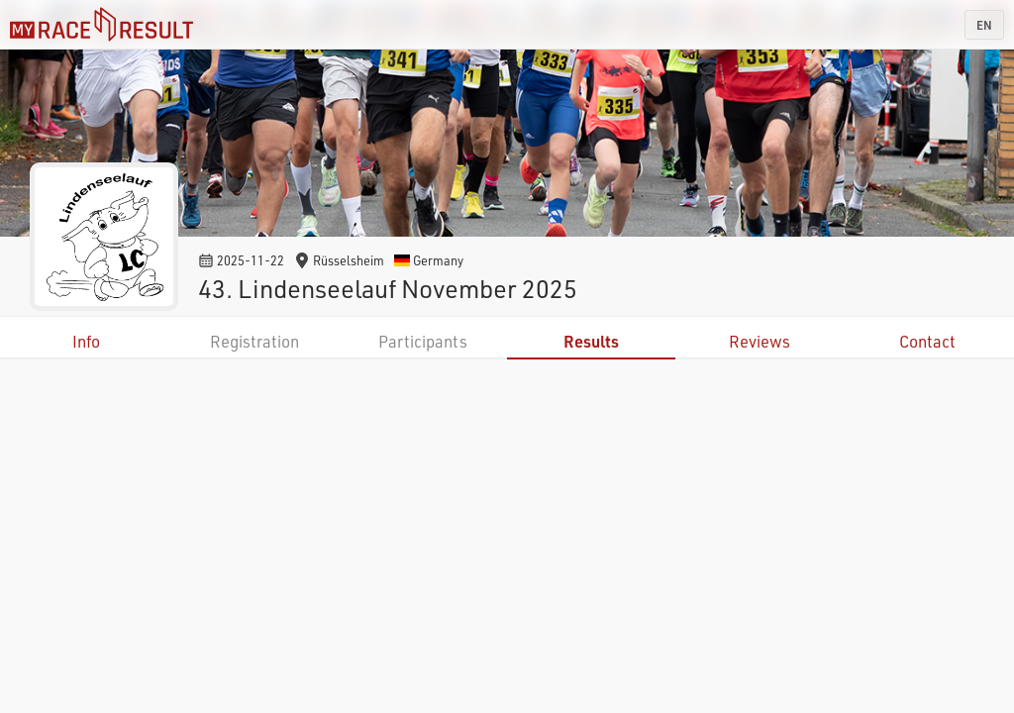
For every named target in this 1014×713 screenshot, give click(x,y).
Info (86, 341)
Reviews (759, 341)
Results (591, 341)
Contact (927, 341)
